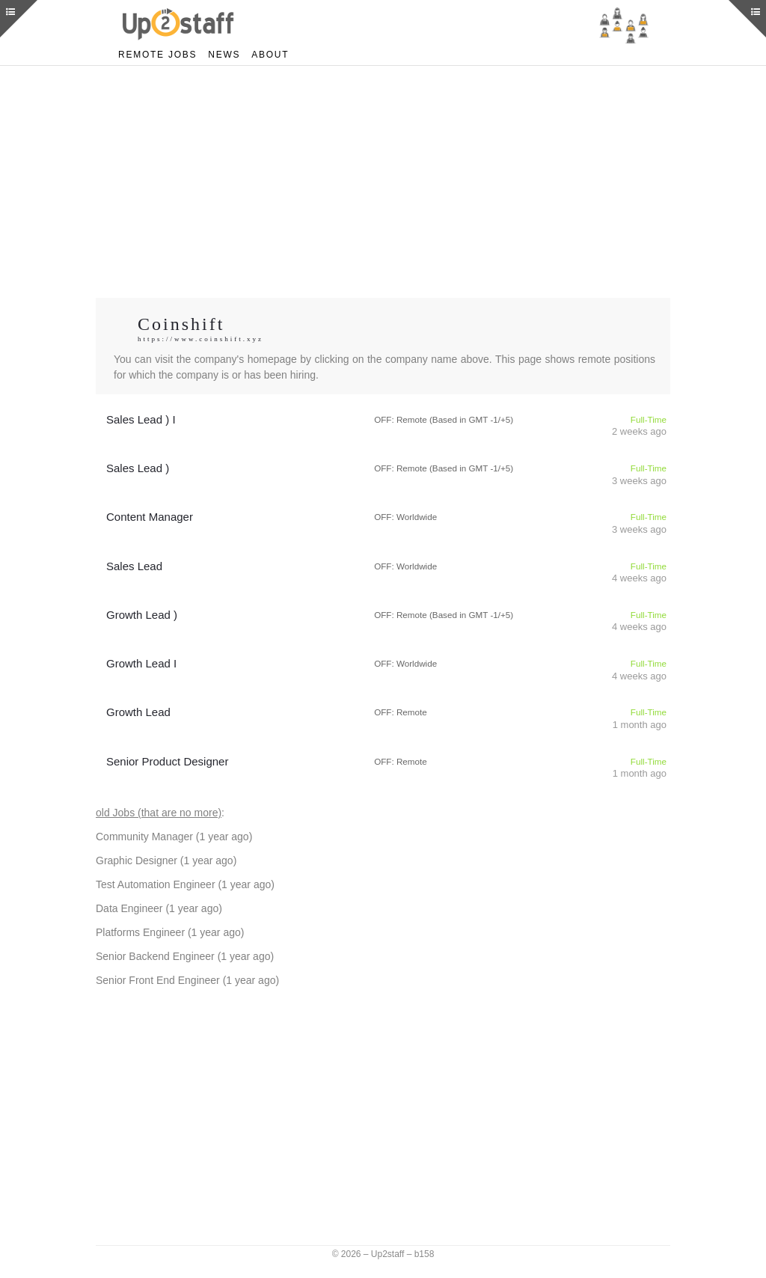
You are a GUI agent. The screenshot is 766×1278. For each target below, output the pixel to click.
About (264, 54)
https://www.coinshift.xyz (203, 339)
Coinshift (183, 323)
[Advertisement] (383, 182)
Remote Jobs (155, 54)
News (218, 54)
